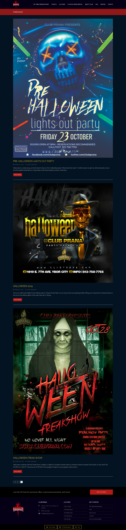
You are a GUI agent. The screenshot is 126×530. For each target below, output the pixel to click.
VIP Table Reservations (95, 506)
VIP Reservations (65, 527)
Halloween (34, 164)
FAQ (90, 509)
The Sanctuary (68, 516)
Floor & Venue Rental (95, 519)
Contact (91, 516)
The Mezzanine (68, 509)
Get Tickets (50, 527)
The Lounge (67, 506)
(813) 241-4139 (45, 511)
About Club (92, 513)
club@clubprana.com (47, 513)
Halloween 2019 (23, 286)
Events (29, 164)
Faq (77, 527)
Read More (17, 174)
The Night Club (68, 513)
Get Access (101, 492)
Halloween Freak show (27, 458)
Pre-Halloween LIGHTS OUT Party (33, 161)
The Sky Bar (67, 519)
